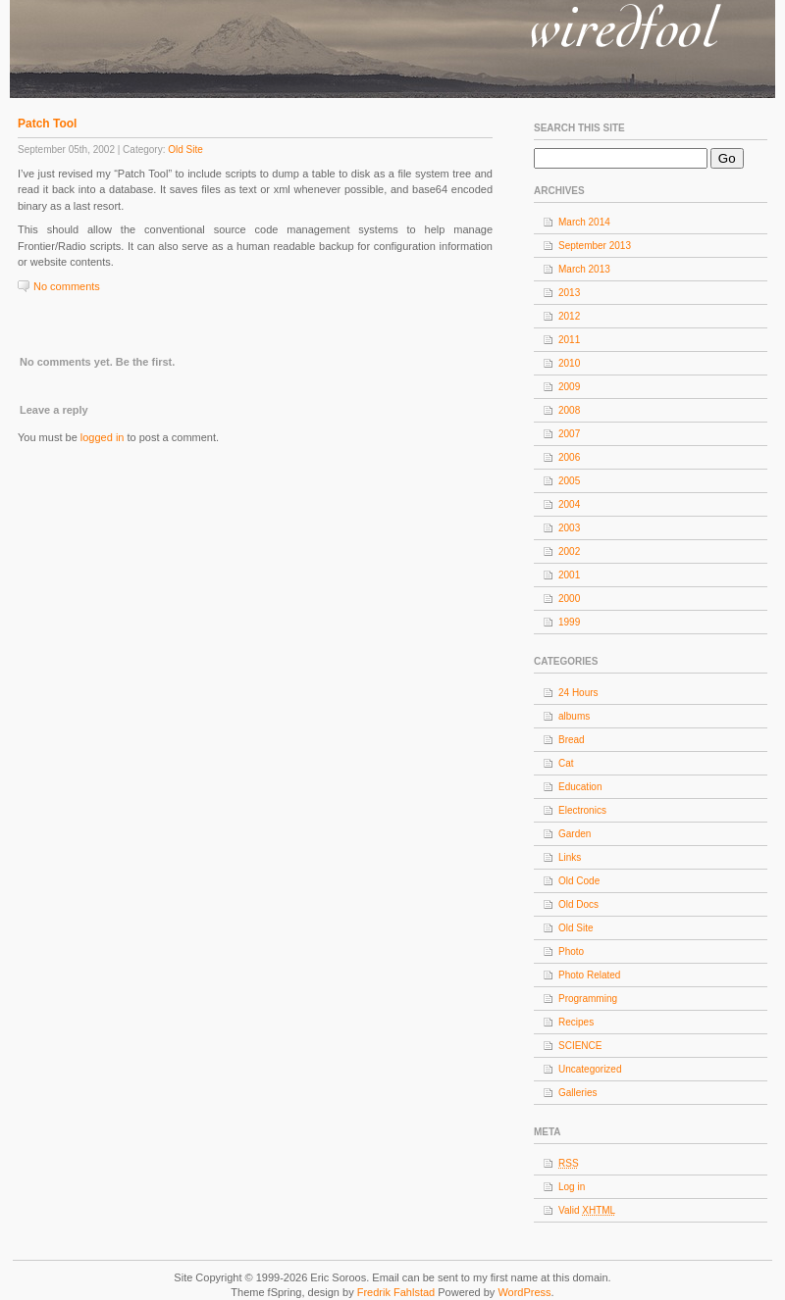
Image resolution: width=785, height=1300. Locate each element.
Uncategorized (589, 1069)
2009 (569, 386)
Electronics (582, 810)
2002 (569, 551)
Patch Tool (47, 123)
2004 (569, 504)
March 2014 (584, 222)
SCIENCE (580, 1045)
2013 (569, 292)
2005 (569, 480)
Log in (571, 1186)
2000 (569, 598)
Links (569, 857)
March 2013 (584, 269)
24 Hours (578, 692)
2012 (569, 316)
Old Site (185, 149)
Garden (574, 833)
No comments (66, 286)
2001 (569, 575)
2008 (569, 410)
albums (574, 716)
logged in (102, 437)
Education (580, 786)
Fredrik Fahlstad (398, 1292)
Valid (586, 1210)
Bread (571, 739)
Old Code (579, 880)
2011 (569, 339)
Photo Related (589, 975)
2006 (569, 457)
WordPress (523, 1292)
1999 (569, 622)
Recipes (576, 1022)
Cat (566, 763)
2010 (569, 363)
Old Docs (578, 904)
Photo (571, 951)
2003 (569, 528)
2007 (569, 433)
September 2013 (594, 245)
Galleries (577, 1092)
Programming (587, 998)
